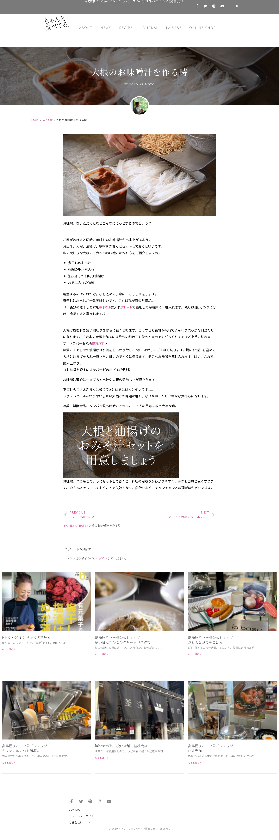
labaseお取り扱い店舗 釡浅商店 (121, 745)
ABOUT (86, 27)
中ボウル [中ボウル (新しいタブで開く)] (105, 307)
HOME (35, 120)
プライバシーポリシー (83, 818)
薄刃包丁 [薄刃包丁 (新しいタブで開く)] (98, 343)
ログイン (101, 558)
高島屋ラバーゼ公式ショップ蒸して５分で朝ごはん (210, 640)
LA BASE (174, 27)
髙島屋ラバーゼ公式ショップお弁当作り (210, 748)
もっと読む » (8, 649)
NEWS (105, 27)
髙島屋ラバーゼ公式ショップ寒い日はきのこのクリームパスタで (123, 640)
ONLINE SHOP (202, 27)
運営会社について (80, 825)
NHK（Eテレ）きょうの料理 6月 (28, 637)
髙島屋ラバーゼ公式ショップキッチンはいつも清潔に (24, 748)
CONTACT (75, 812)
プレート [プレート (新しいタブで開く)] (128, 307)
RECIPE (126, 27)
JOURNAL (149, 27)
